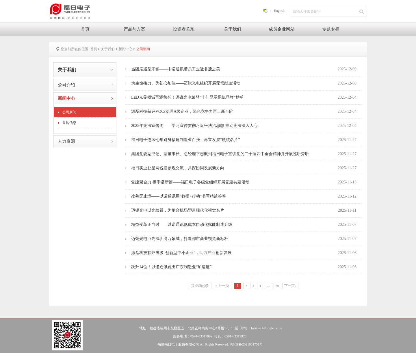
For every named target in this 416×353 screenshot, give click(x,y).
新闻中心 (125, 49)
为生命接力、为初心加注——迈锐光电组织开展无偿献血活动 (243, 83)
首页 (85, 29)
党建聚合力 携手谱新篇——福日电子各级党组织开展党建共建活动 (243, 182)
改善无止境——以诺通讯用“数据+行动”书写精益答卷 (243, 196)
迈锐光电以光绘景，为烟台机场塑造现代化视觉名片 (243, 210)
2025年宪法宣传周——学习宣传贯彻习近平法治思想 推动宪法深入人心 (243, 126)
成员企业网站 (282, 29)
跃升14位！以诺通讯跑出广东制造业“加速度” (243, 267)
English (279, 11)
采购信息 (69, 123)
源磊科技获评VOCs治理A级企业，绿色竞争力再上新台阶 (243, 112)
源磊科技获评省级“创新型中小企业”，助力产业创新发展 (243, 253)
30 (277, 286)
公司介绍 (66, 84)
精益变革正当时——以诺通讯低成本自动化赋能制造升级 (243, 225)
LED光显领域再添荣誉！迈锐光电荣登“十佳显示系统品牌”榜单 (243, 97)
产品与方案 (134, 29)
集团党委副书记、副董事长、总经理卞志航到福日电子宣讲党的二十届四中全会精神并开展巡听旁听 (243, 154)
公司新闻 (143, 49)
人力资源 (66, 141)
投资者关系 (183, 29)
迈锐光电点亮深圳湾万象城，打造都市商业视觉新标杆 (243, 239)
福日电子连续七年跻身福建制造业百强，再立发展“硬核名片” (243, 140)
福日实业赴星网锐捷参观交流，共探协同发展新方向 (243, 168)
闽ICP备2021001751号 (246, 344)
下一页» (290, 286)
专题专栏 (330, 29)
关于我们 (232, 29)
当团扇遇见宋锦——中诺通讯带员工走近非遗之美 (243, 69)
